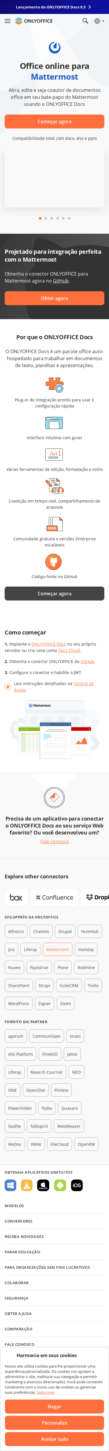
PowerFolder (20, 1108)
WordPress (18, 1003)
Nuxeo (14, 967)
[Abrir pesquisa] (85, 20)
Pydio (47, 1108)
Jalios (72, 1054)
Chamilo (41, 931)
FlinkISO (50, 1054)
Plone (63, 967)
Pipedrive (39, 967)
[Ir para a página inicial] (33, 20)
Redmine (86, 967)
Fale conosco (54, 841)
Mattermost (57, 949)
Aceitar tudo (54, 1439)
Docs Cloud (69, 650)
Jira (11, 949)
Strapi (44, 985)
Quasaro (69, 1108)
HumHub (90, 931)
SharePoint (18, 985)
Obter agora (54, 298)
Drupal (65, 931)
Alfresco (16, 931)
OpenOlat (35, 1090)
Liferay (30, 949)
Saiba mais (46, 1392)
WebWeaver (69, 1126)
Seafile (14, 1126)
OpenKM (86, 1144)
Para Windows (10, 1185)
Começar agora (55, 121)
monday (86, 949)
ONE (12, 1090)
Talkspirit (39, 1126)
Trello (93, 985)
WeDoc (15, 1144)
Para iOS (77, 1185)
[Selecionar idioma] (99, 20)
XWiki (36, 1144)
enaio (75, 1036)
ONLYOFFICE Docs (48, 644)
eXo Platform (20, 1054)
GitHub (61, 281)
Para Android (60, 1185)
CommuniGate (46, 1036)
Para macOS (43, 1185)
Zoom (65, 1003)
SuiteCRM (69, 985)
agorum (15, 1036)
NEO (76, 1072)
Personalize (54, 1423)
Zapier (44, 1003)
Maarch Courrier (47, 1072)
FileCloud (60, 1144)
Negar (54, 1406)
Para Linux (27, 1185)
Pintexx (61, 1090)
